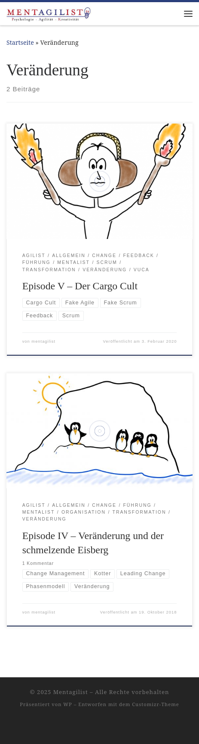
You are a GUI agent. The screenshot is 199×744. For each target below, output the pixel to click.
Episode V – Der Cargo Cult (80, 285)
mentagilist (43, 341)
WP (67, 704)
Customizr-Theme (155, 704)
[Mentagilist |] (49, 12)
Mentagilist (70, 692)
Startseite (20, 42)
